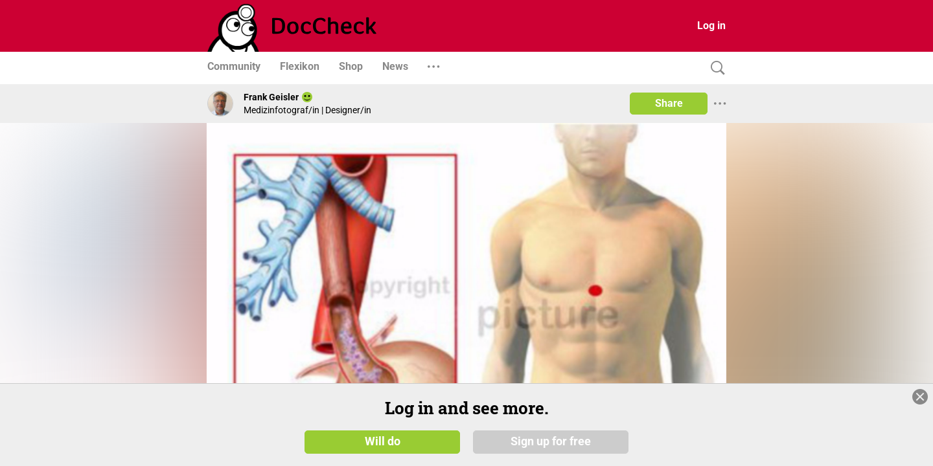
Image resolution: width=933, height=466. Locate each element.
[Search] (715, 68)
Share (669, 103)
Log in (711, 25)
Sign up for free (551, 441)
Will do (382, 441)
